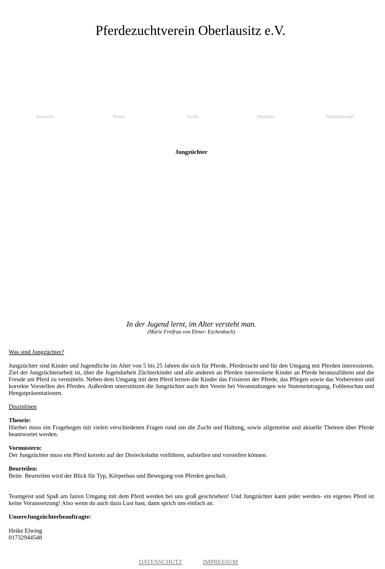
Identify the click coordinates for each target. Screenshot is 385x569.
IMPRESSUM (220, 561)
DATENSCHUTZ (160, 561)
